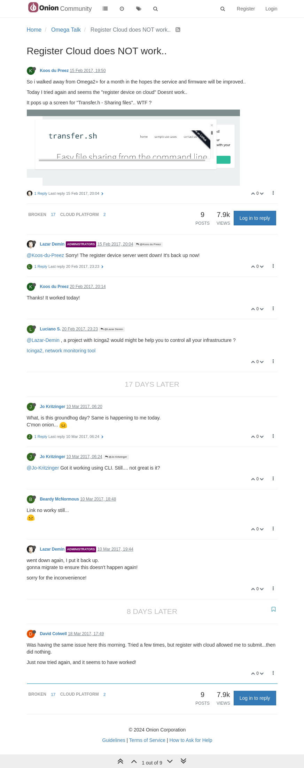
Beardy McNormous (59, 499)
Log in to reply (255, 218)
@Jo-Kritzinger (43, 468)
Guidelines (113, 740)
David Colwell (53, 633)
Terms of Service (147, 740)
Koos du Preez (54, 70)
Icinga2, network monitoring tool (61, 350)
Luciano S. (50, 329)
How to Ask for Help (191, 740)
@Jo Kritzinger (116, 456)
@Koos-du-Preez (45, 255)
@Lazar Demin (112, 329)
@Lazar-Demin (43, 340)
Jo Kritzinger (52, 406)
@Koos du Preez (148, 244)
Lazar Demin (52, 244)
